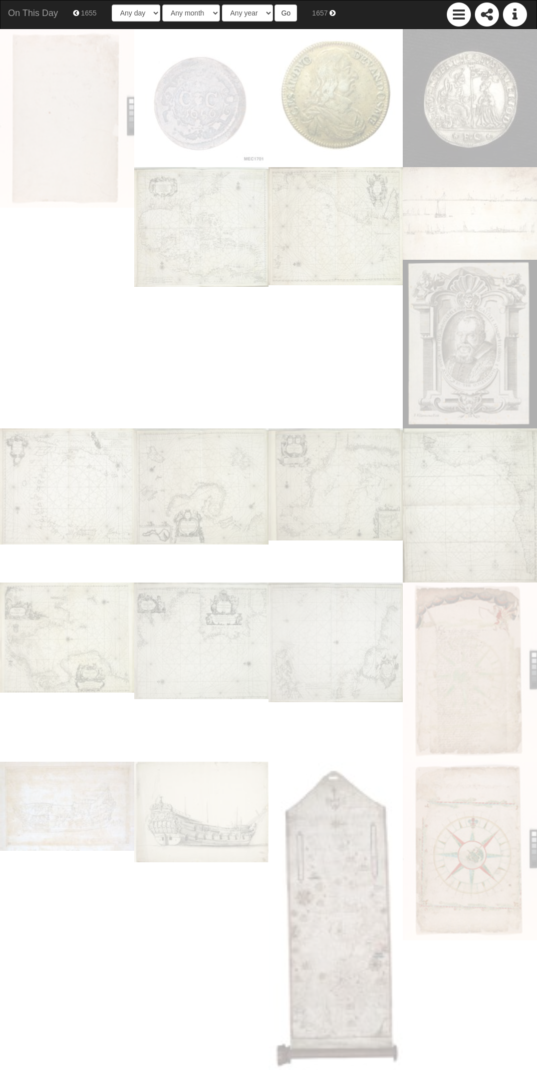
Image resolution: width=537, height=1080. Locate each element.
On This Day (33, 13)
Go (286, 13)
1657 (324, 13)
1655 (85, 13)
